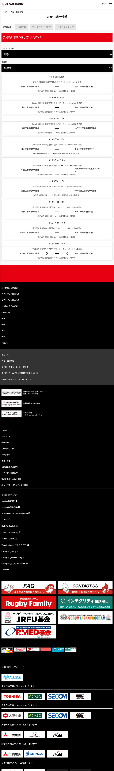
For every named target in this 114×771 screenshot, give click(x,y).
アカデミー (5, 343)
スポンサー (5, 455)
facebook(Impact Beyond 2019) (14, 513)
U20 (3, 324)
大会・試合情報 (7, 361)
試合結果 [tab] (7, 26)
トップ (4, 12)
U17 (3, 337)
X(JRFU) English (8, 526)
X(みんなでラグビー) (9, 532)
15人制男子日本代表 (9, 288)
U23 (3, 318)
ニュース (5, 355)
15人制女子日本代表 (9, 306)
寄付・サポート (7, 461)
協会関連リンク (7, 449)
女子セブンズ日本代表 (10, 300)
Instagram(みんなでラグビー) (13, 564)
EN (105, 4)
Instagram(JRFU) (8, 551)
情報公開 (5, 442)
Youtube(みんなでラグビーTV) (13, 545)
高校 (3, 331)
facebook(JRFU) (8, 501)
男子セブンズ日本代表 (10, 294)
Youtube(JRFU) (7, 539)
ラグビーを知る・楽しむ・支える (14, 367)
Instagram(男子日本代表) (11, 557)
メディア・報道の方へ (10, 473)
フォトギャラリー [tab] (65, 26)
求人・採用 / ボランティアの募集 (14, 485)
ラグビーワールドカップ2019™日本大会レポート (21, 373)
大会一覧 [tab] (22, 26)
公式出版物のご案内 (9, 467)
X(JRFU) (4, 520)
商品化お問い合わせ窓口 (11, 479)
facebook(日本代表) (9, 507)
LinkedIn (5, 570)
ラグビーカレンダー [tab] (41, 26)
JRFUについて (7, 436)
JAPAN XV (5, 312)
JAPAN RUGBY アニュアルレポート (16, 379)
